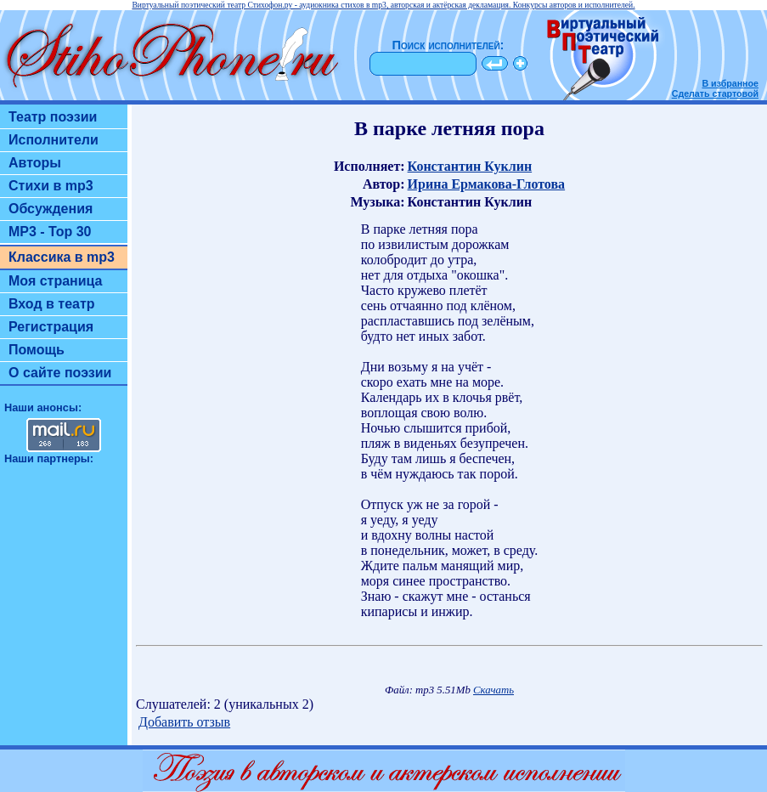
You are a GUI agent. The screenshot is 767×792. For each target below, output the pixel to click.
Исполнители (53, 140)
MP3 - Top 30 (50, 231)
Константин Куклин (470, 166)
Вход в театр (51, 304)
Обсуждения (50, 208)
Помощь (36, 349)
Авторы (34, 163)
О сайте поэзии (59, 372)
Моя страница (55, 281)
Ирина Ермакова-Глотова (487, 184)
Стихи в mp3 (50, 185)
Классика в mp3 (61, 257)
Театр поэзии (52, 117)
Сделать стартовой (715, 93)
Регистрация (50, 327)
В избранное (730, 83)
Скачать (493, 690)
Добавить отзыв (184, 722)
